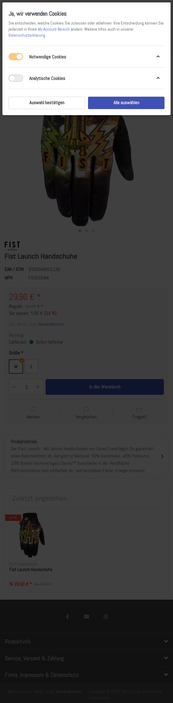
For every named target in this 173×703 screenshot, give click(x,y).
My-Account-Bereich (54, 29)
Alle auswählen (126, 102)
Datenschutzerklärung (26, 35)
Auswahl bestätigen (46, 102)
